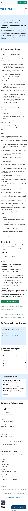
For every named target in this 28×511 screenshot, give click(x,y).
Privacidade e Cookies (14, 497)
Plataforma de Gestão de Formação (12, 454)
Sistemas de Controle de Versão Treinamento (15, 19)
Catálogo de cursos (7, 421)
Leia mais (3, 39)
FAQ (2, 476)
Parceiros (4, 466)
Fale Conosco (22, 2)
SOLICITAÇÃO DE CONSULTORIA (14, 314)
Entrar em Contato (19, 507)
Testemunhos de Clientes (9, 471)
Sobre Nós (4, 461)
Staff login (14, 510)
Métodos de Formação (8, 426)
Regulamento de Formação (9, 479)
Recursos (4, 429)
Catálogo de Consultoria (9, 444)
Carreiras (4, 474)
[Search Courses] (13, 12)
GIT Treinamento (6, 20)
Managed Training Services (9, 451)
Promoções (4, 424)
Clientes (3, 469)
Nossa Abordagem (7, 436)
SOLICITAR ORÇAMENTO (10, 302)
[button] (25, 362)
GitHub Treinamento (16, 20)
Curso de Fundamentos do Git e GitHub (11, 22)
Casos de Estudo (6, 439)
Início (3, 19)
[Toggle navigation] (26, 9)
